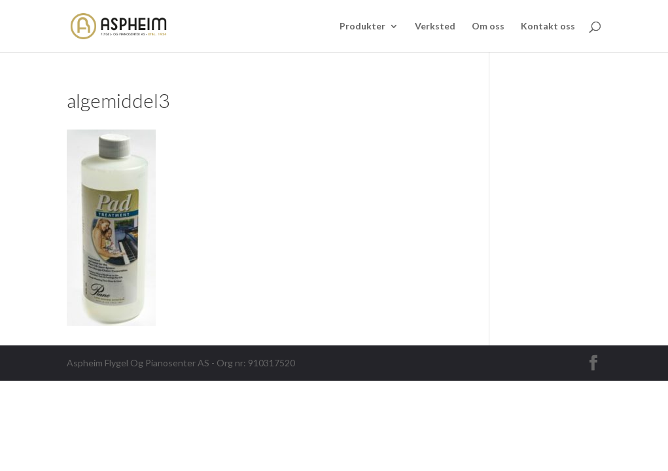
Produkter (362, 26)
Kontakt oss (548, 26)
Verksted (435, 26)
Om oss (488, 26)
